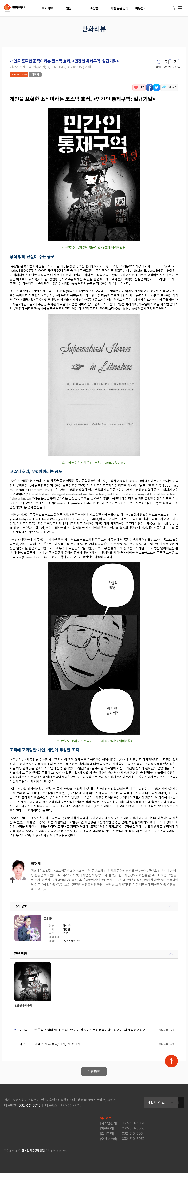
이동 (177, 1117)
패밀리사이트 (140, 1117)
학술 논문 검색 (119, 8)
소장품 (94, 8)
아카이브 (47, 8)
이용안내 (140, 8)
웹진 (69, 8)
